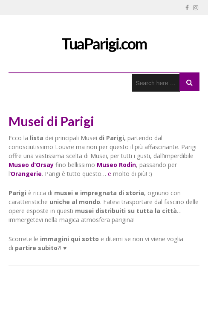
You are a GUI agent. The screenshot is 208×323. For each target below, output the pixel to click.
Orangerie (26, 174)
